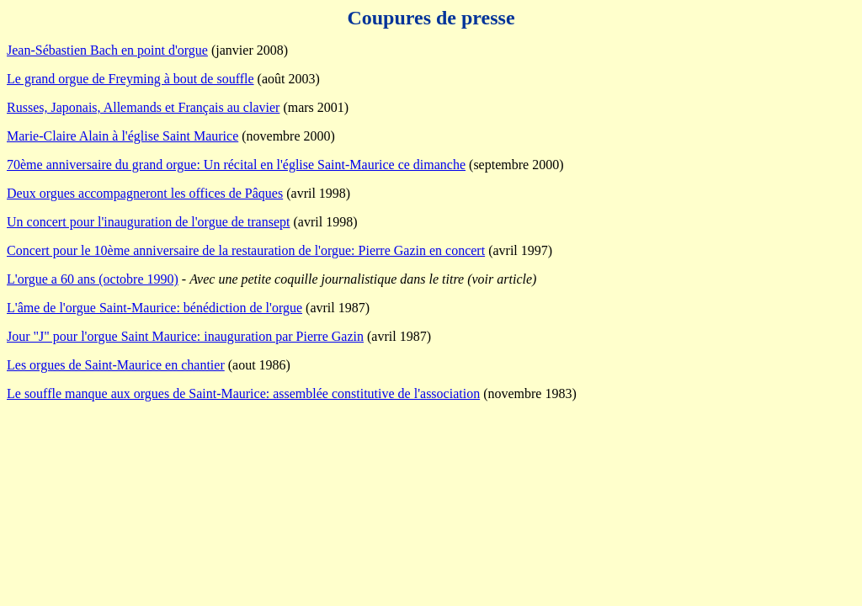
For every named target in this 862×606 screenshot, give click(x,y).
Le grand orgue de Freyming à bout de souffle (130, 79)
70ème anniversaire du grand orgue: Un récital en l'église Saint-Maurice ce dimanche (236, 164)
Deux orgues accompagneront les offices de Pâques (145, 193)
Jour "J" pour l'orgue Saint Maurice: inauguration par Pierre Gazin (185, 336)
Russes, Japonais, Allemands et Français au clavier (143, 107)
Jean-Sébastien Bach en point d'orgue (107, 50)
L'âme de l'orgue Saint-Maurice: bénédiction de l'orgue (154, 307)
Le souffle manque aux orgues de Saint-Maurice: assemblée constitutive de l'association (243, 393)
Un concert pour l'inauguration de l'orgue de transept (148, 222)
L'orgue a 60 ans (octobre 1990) (92, 279)
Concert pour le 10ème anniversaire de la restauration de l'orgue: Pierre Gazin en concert (246, 250)
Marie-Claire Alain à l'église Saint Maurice (122, 136)
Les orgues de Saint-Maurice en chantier (116, 365)
